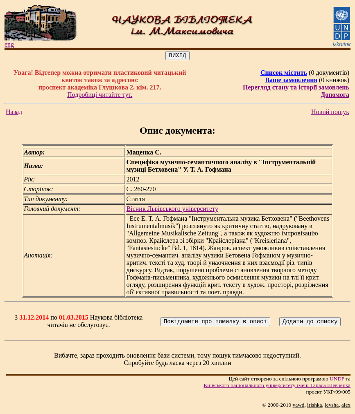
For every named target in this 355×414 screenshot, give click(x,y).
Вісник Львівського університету (172, 209)
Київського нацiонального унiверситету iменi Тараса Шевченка (277, 386)
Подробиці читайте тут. (99, 95)
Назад (14, 113)
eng (9, 44)
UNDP (337, 380)
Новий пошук (330, 113)
